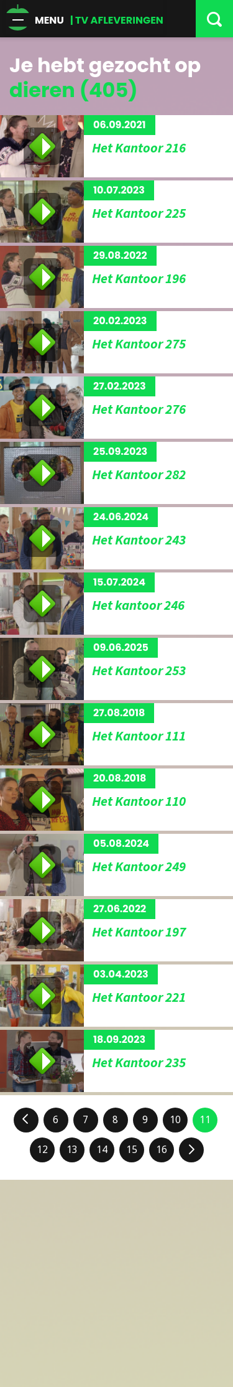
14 (101, 1150)
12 (42, 1150)
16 (161, 1150)
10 (175, 1120)
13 (72, 1150)
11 (205, 1120)
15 (131, 1150)
